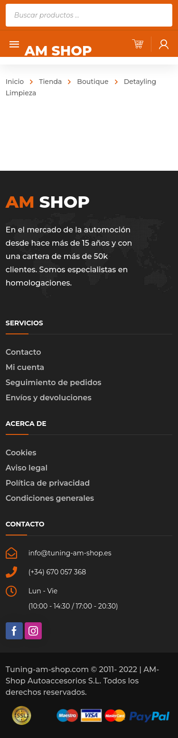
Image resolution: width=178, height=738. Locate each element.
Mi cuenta (25, 367)
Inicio (15, 81)
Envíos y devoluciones (49, 397)
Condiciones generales (50, 498)
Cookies (21, 452)
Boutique (92, 81)
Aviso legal (26, 467)
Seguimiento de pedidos (54, 382)
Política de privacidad (48, 483)
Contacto (23, 352)
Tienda (50, 81)
